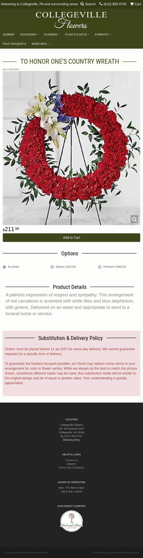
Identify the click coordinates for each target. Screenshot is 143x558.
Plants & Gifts (76, 34)
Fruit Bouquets (14, 43)
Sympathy (102, 34)
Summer (9, 34)
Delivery (71, 463)
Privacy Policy (41, 552)
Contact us (71, 460)
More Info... (40, 43)
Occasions (28, 34)
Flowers (50, 34)
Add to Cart (71, 237)
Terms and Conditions (71, 467)
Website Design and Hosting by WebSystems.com (116, 552)
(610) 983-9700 (115, 4)
